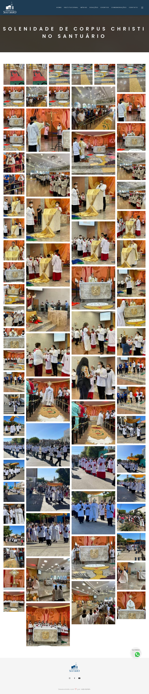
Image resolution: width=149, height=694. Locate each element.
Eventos (105, 7)
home (59, 7)
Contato (133, 7)
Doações (94, 7)
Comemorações (119, 7)
